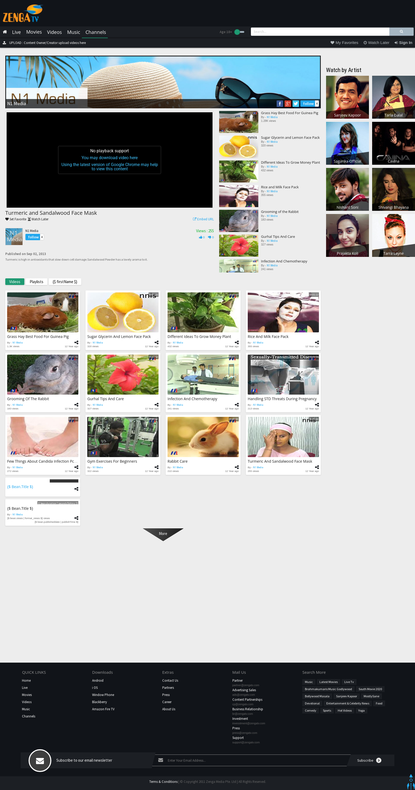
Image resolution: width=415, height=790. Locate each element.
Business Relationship (247, 709)
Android (97, 680)
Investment (240, 718)
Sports (327, 710)
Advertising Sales (244, 690)
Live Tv (349, 682)
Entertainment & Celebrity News (347, 703)
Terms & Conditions (163, 781)
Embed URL (202, 219)
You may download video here (110, 157)
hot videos (345, 710)
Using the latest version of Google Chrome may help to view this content (109, 166)
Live (25, 687)
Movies (27, 695)
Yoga (361, 710)
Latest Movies (328, 682)
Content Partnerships (247, 699)
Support (238, 737)
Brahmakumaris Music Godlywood (328, 689)
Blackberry (99, 702)
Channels (28, 716)
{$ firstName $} (65, 281)
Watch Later (37, 219)
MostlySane (371, 696)
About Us (168, 709)
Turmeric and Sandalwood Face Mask (51, 212)
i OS (95, 687)
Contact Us (170, 680)
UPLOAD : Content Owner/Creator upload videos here (43, 43)
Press (166, 695)
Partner (237, 680)
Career (167, 702)
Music (26, 709)
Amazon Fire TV (103, 709)
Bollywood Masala (317, 696)
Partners (168, 687)
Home (26, 680)
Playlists (36, 281)
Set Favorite (15, 219)
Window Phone (103, 695)
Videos (14, 281)
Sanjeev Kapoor (346, 696)
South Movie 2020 (370, 689)
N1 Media (31, 231)
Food (379, 703)
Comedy (310, 710)
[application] (110, 160)
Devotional (312, 703)
